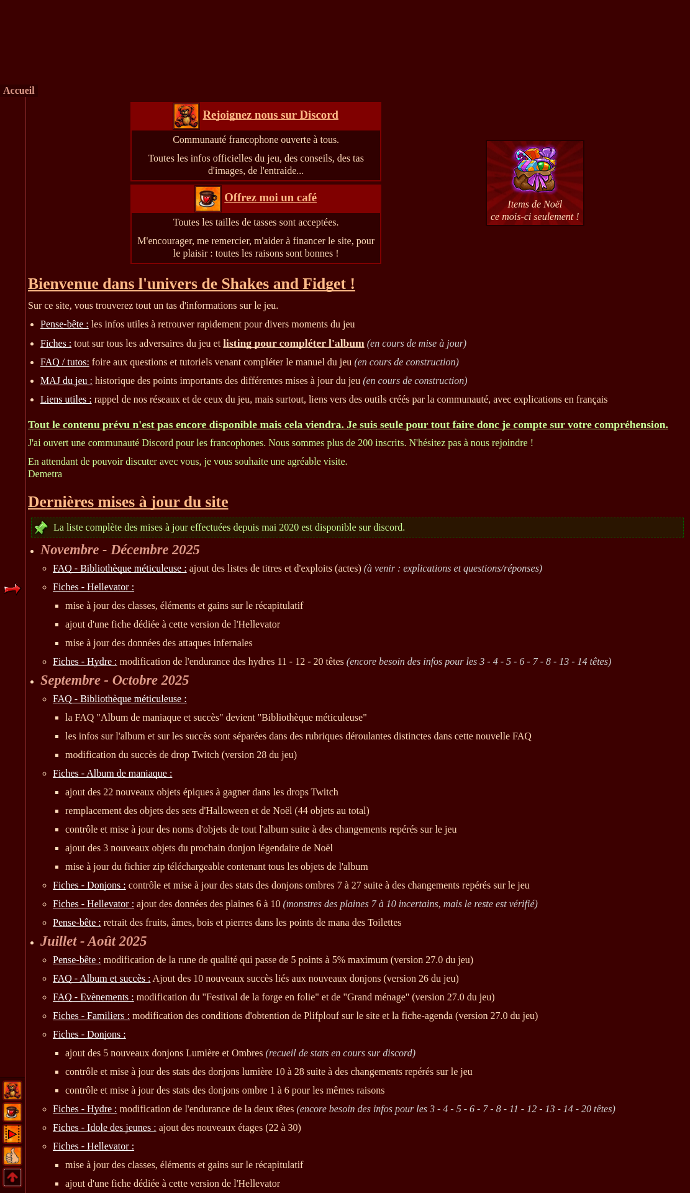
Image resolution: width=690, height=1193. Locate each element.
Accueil (19, 90)
